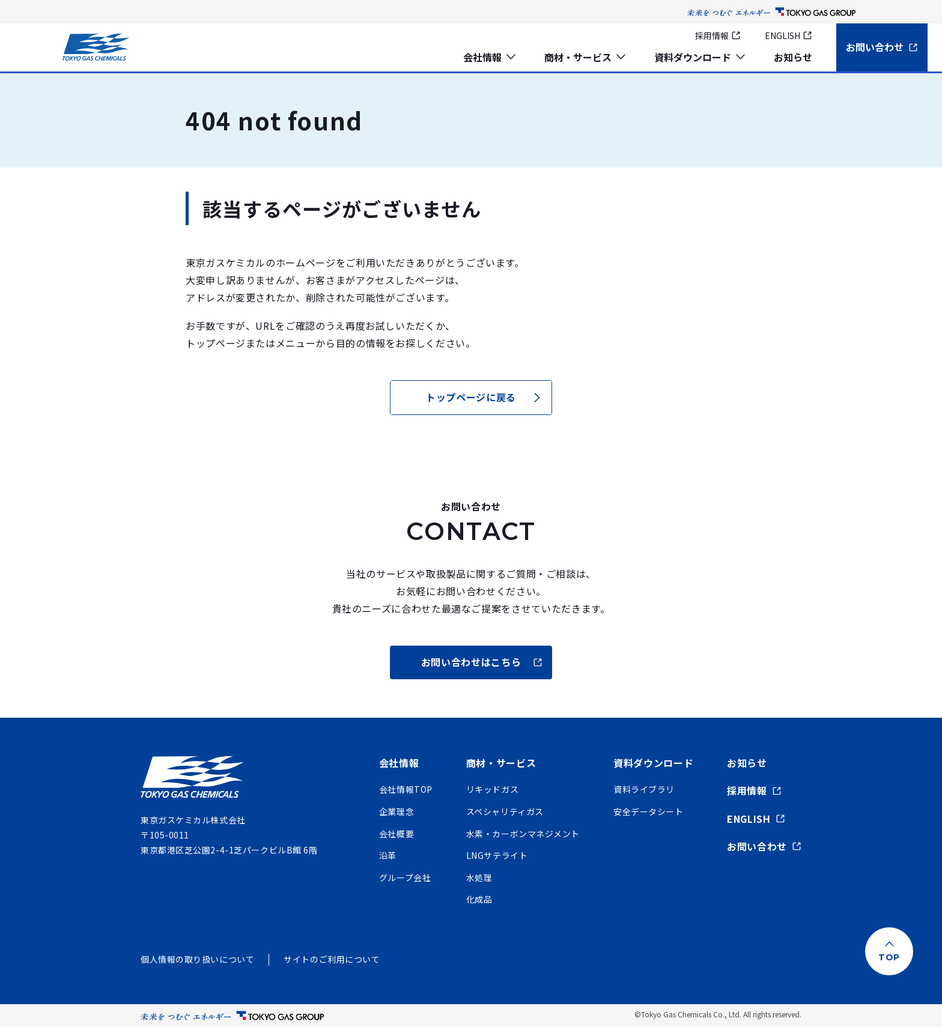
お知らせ (793, 57)
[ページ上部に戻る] (889, 951)
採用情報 (718, 35)
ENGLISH (788, 35)
